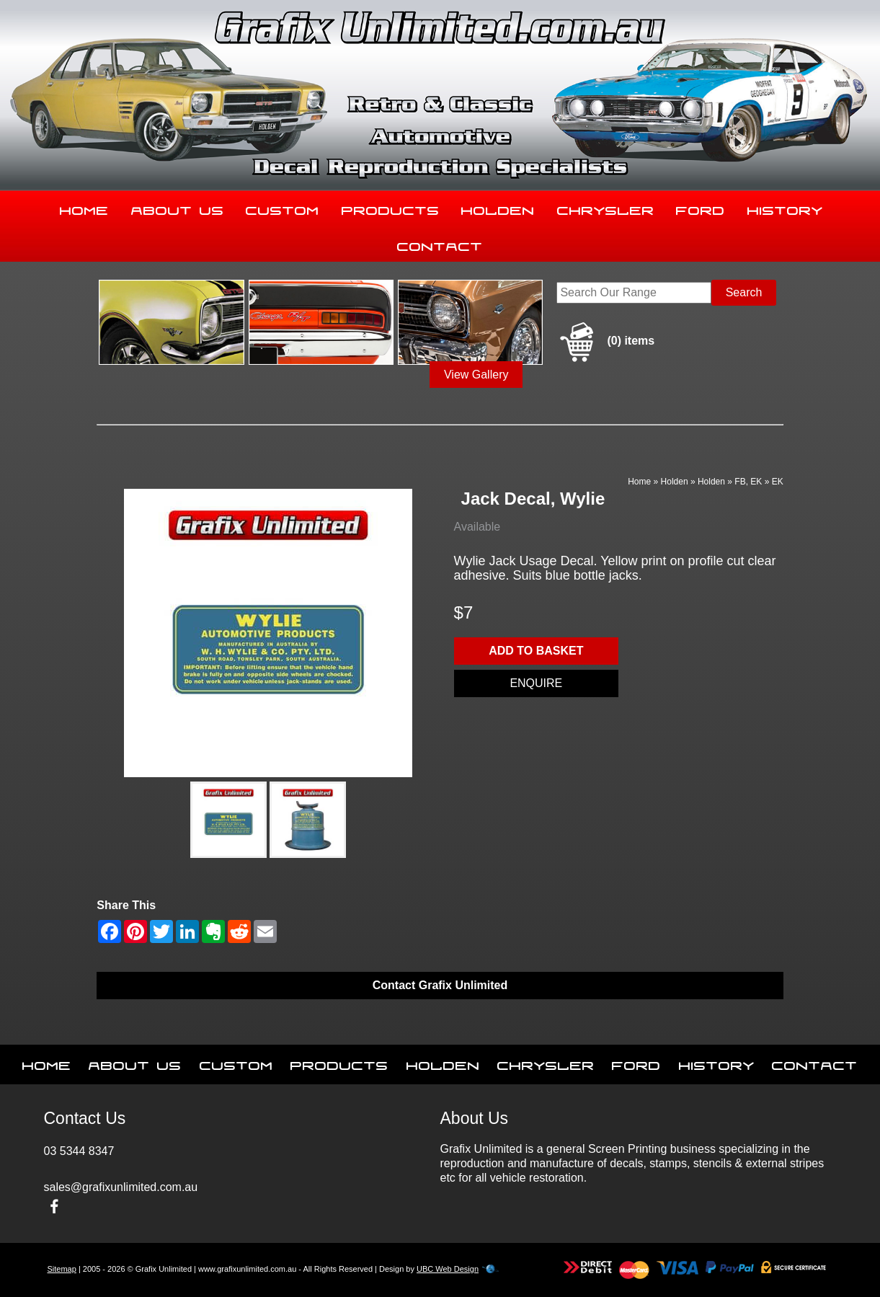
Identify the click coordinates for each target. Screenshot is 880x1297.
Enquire (536, 683)
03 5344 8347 (79, 1151)
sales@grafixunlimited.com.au (121, 1187)
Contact (440, 243)
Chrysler (605, 207)
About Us (177, 207)
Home (84, 207)
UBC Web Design (448, 1269)
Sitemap (62, 1269)
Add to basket (536, 651)
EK (777, 482)
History (785, 207)
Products (391, 207)
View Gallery (476, 374)
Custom (282, 207)
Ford (700, 207)
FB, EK (748, 482)
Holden (498, 207)
